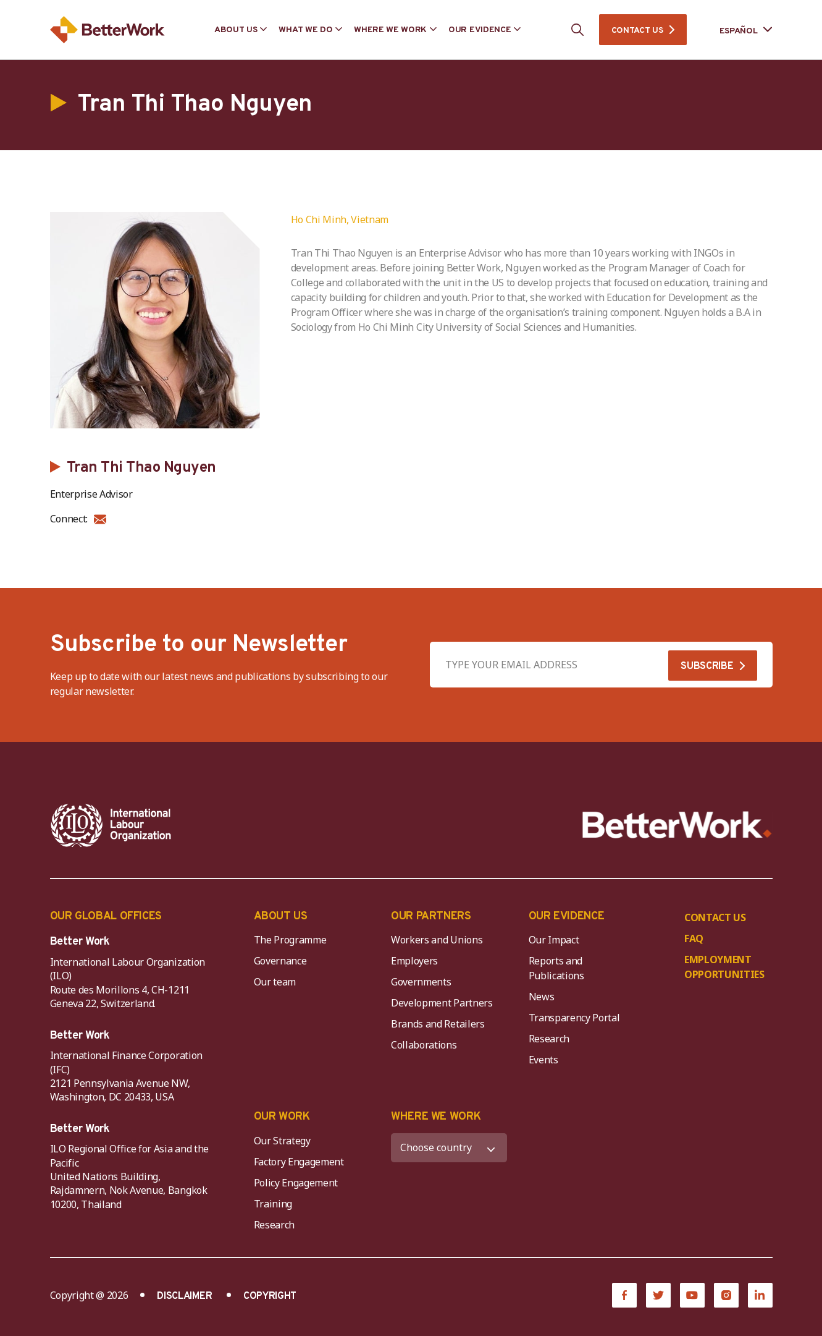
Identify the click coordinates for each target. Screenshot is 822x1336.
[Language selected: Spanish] (737, 30)
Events (543, 1059)
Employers (414, 961)
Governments (421, 982)
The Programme (290, 940)
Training (273, 1203)
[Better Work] (677, 825)
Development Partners (442, 1003)
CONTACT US (637, 30)
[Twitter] (658, 1295)
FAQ (693, 938)
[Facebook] (624, 1295)
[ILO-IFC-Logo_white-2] (111, 825)
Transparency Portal (574, 1017)
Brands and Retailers (438, 1024)
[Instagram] (726, 1295)
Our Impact (554, 940)
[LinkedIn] (760, 1295)
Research (549, 1038)
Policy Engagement (298, 1182)
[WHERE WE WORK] (449, 1147)
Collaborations (424, 1045)
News (542, 996)
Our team (275, 982)
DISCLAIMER (184, 1296)
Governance (280, 961)
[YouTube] (692, 1295)
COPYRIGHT (269, 1296)
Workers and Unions (436, 940)
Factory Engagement (299, 1161)
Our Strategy (282, 1140)
